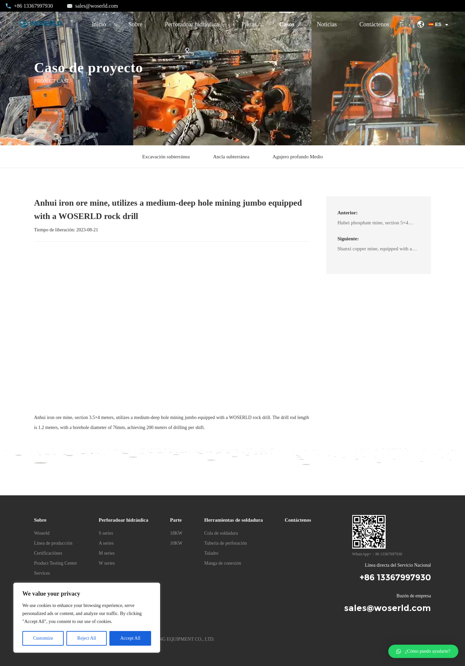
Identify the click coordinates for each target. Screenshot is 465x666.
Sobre (135, 24)
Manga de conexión (222, 563)
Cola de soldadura (221, 533)
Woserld (41, 533)
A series (106, 543)
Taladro (211, 553)
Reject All (86, 638)
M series (107, 553)
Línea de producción (53, 543)
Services (42, 573)
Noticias (327, 24)
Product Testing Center (55, 563)
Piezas (249, 24)
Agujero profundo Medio (298, 156)
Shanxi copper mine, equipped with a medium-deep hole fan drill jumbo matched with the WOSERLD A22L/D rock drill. (376, 250)
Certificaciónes (48, 553)
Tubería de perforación (225, 543)
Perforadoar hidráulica (192, 24)
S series (106, 533)
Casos (286, 24)
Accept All (130, 638)
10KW (176, 543)
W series (107, 563)
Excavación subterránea (166, 156)
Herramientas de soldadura (233, 520)
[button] (423, 651)
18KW (176, 533)
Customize (43, 638)
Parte (176, 520)
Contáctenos (374, 24)
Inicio (99, 24)
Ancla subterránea (231, 156)
